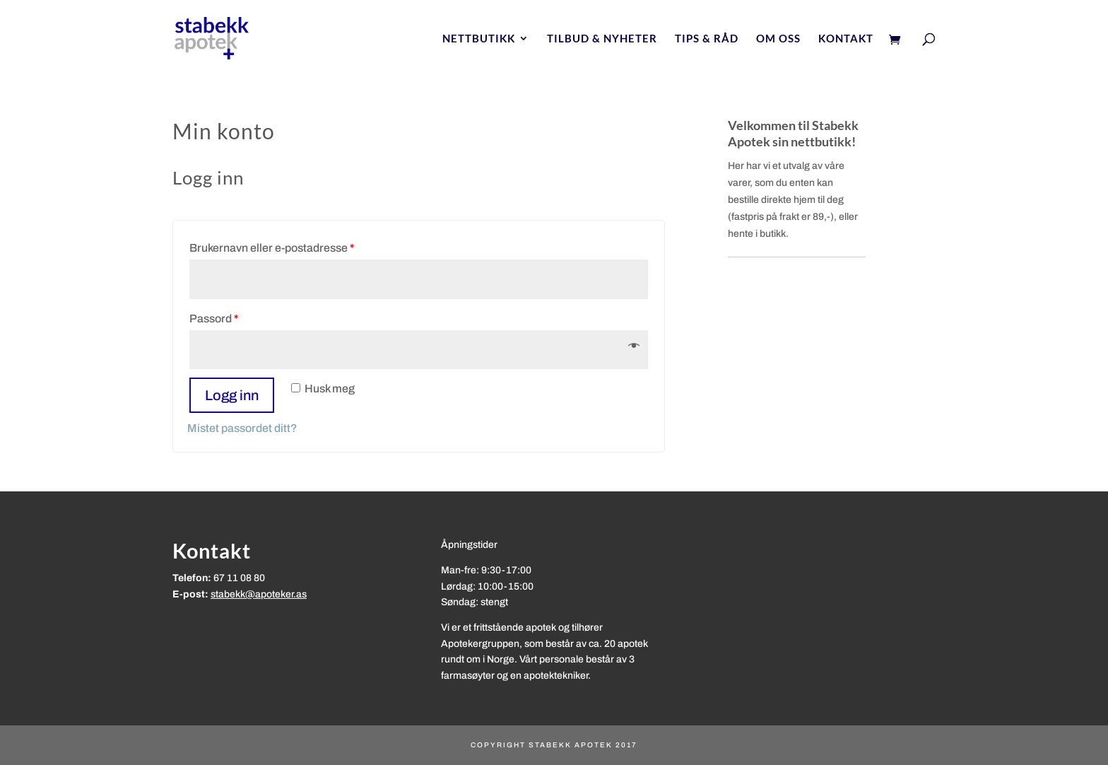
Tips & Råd (706, 39)
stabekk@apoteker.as (259, 594)
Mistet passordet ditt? (242, 428)
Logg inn (232, 395)
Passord (214, 319)
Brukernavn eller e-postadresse (272, 248)
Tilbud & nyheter (602, 39)
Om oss (778, 39)
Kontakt (845, 39)
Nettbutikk (478, 39)
